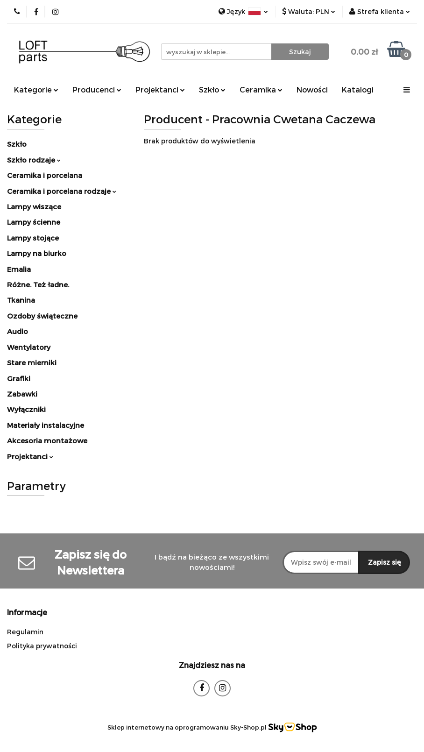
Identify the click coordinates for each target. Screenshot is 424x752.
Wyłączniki (26, 409)
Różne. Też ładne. (38, 284)
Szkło (212, 89)
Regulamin (25, 632)
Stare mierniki (32, 362)
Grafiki (18, 378)
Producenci (96, 89)
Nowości (312, 89)
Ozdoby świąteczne (42, 316)
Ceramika (261, 89)
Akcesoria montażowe (47, 440)
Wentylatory (28, 347)
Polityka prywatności (42, 646)
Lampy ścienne (33, 222)
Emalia (19, 269)
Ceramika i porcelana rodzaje (61, 191)
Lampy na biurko (36, 253)
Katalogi (358, 89)
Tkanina (21, 300)
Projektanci (160, 89)
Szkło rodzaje (34, 160)
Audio (17, 331)
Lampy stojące (33, 238)
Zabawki (22, 394)
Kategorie (36, 89)
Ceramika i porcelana (44, 175)
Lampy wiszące (34, 206)
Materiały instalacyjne (45, 425)
